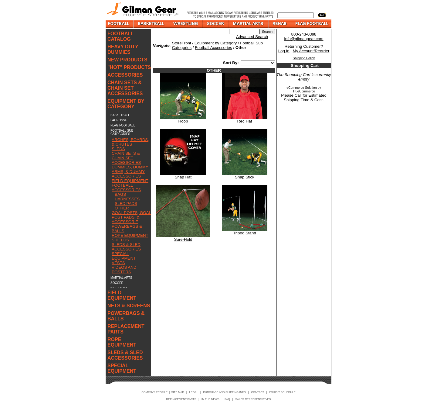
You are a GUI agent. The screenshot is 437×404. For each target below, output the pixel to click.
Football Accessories (213, 47)
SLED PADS (126, 203)
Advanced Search (252, 36)
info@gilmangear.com (303, 38)
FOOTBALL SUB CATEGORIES (121, 132)
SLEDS (118, 149)
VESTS (118, 263)
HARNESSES (127, 199)
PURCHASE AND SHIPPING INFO (224, 392)
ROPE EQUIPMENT (130, 235)
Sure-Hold (183, 239)
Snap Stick (244, 177)
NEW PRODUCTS (127, 59)
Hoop (183, 121)
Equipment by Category (216, 43)
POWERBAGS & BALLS (126, 316)
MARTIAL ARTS (121, 277)
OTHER (122, 208)
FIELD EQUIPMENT (130, 180)
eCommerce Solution (301, 87)
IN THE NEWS (210, 399)
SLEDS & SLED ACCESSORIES (126, 246)
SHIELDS (120, 240)
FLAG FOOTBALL (122, 125)
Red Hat (244, 121)
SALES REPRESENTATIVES (253, 399)
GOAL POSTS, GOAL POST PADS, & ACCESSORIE (131, 217)
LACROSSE (118, 120)
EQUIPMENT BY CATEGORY (125, 103)
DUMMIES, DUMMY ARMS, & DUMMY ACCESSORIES (130, 171)
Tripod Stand (244, 233)
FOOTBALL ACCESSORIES (126, 187)
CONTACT (257, 392)
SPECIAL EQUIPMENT (124, 256)
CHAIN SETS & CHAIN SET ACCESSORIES (125, 88)
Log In (284, 51)
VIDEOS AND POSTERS (124, 269)
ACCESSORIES (125, 75)
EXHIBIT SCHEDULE (282, 392)
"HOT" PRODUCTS (129, 67)
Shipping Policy (304, 58)
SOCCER (117, 283)
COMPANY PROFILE (154, 392)
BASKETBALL (120, 115)
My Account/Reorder (311, 51)
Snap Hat (183, 177)
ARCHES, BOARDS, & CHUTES (130, 142)
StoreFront (181, 43)
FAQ (227, 399)
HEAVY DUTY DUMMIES (122, 49)
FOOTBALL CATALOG (120, 36)
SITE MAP (177, 392)
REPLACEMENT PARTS (125, 329)
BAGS (120, 194)
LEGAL (193, 392)
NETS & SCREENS (128, 305)
